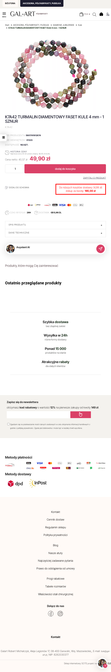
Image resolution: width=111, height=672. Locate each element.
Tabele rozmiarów (55, 586)
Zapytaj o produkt (94, 178)
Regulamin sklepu (55, 527)
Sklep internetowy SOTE (75, 663)
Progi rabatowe (55, 578)
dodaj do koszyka (65, 168)
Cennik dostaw (55, 519)
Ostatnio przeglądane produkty (33, 283)
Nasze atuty (55, 553)
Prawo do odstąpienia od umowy (55, 568)
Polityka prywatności (55, 535)
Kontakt (55, 512)
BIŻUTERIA (10, 3)
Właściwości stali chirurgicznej (55, 594)
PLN (87, 14)
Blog (55, 545)
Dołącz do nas (55, 606)
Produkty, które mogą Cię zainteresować (31, 265)
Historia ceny (18, 151)
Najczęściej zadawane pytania (55, 560)
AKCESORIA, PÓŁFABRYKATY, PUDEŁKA (42, 3)
